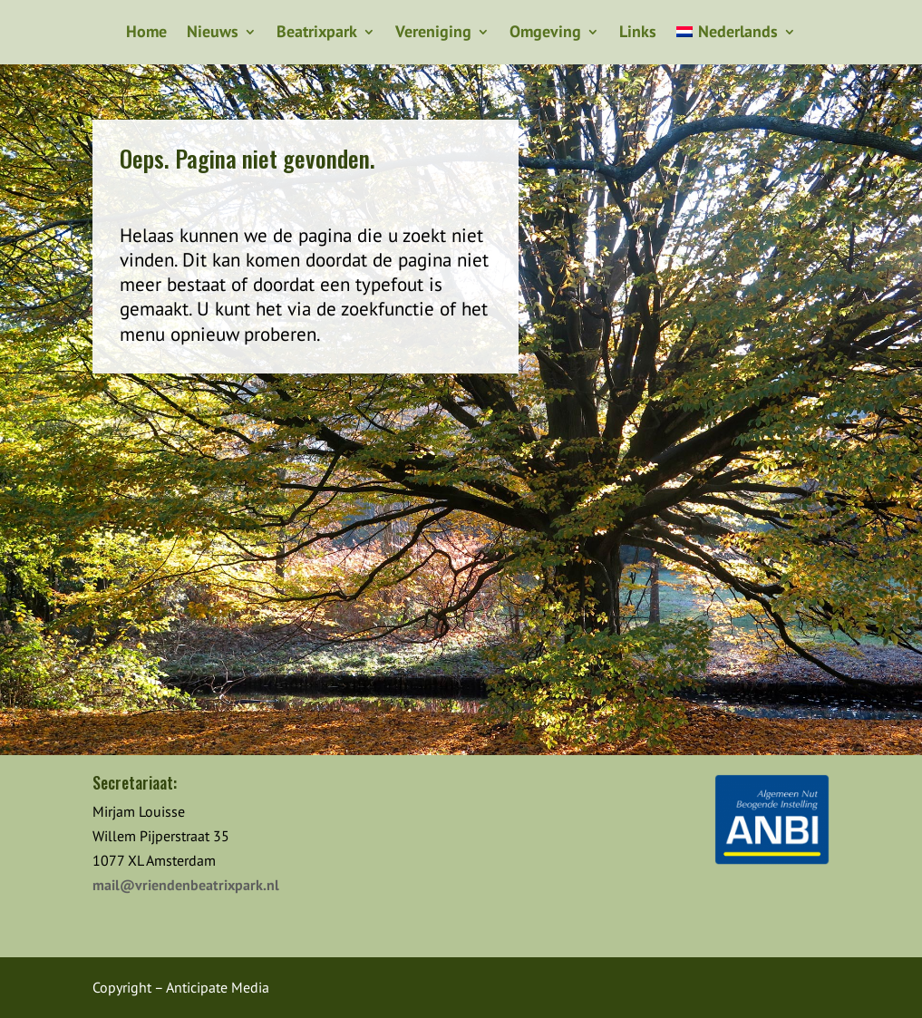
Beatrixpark (317, 33)
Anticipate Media (217, 987)
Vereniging (433, 33)
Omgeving (545, 33)
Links (637, 33)
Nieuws (212, 33)
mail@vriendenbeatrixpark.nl (185, 885)
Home (146, 33)
